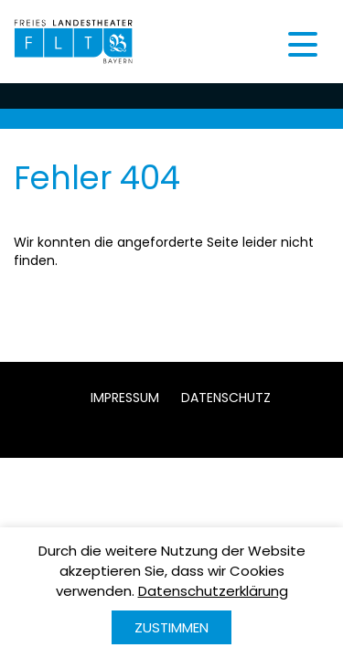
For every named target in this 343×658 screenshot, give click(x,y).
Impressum (125, 397)
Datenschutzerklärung (213, 590)
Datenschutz (226, 397)
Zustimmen (171, 627)
